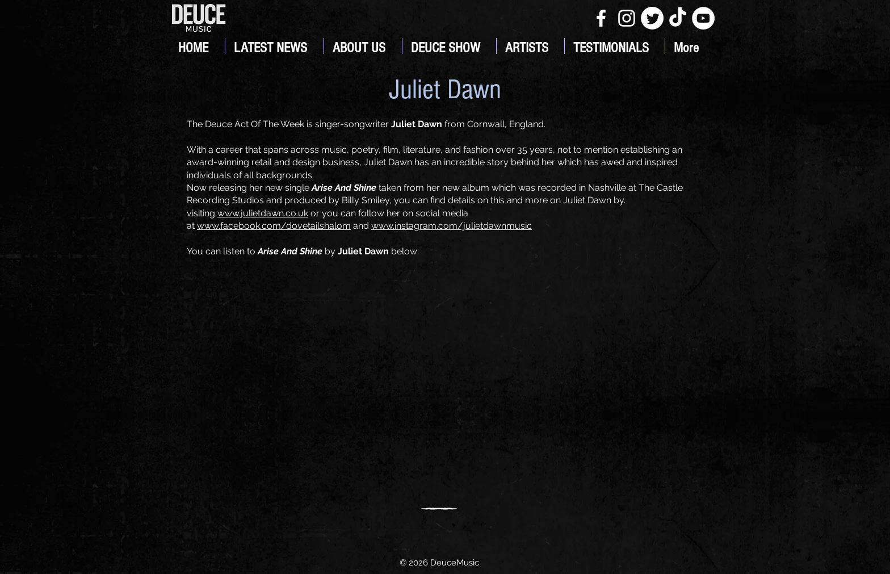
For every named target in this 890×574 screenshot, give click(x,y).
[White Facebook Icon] (601, 18)
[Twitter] (652, 18)
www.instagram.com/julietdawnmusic (451, 225)
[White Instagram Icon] (626, 18)
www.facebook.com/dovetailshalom (274, 225)
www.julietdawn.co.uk (262, 213)
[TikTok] (677, 18)
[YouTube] (703, 18)
